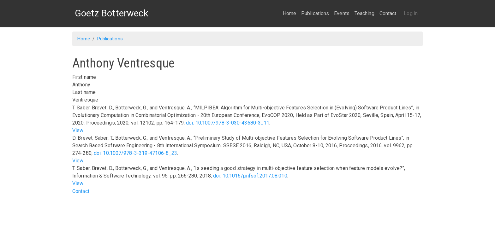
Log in (411, 13)
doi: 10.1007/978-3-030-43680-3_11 (227, 123)
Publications (315, 13)
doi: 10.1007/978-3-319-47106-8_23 (135, 153)
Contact (388, 13)
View (77, 130)
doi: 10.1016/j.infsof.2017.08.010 (250, 176)
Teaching (364, 13)
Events (341, 13)
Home (289, 13)
